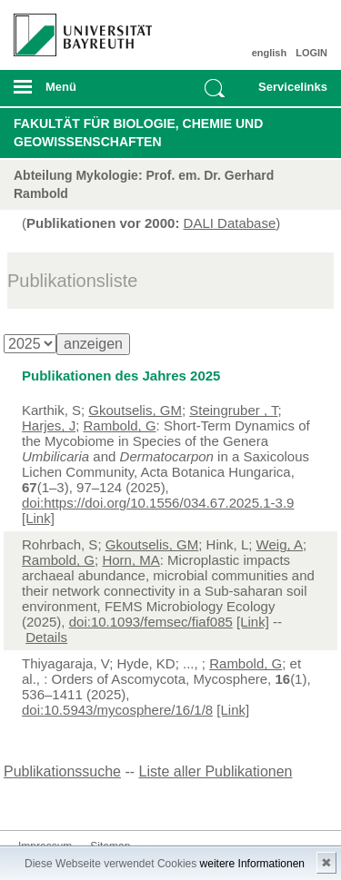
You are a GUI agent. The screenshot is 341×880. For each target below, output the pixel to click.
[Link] (38, 518)
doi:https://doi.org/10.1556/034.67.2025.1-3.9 (158, 502)
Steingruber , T (233, 410)
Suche (215, 88)
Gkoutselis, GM (135, 410)
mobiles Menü (75, 92)
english (269, 52)
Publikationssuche (62, 771)
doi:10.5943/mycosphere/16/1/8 (117, 709)
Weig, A (279, 544)
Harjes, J (48, 425)
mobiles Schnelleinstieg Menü (289, 92)
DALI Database (230, 223)
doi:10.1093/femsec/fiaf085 (151, 621)
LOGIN (311, 52)
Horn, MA (130, 560)
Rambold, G (120, 425)
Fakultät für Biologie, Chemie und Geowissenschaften (138, 132)
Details (46, 637)
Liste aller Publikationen (216, 771)
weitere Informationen (252, 863)
